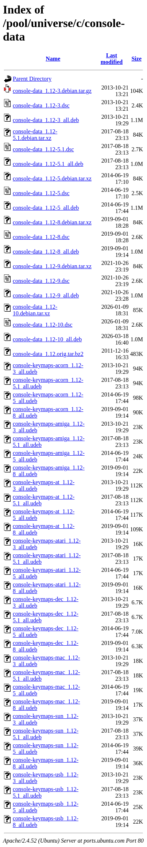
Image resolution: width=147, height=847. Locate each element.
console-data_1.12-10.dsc (43, 325)
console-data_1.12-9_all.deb (46, 295)
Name (53, 59)
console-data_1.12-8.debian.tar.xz (52, 222)
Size (136, 59)
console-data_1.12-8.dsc (41, 237)
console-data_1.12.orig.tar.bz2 (48, 354)
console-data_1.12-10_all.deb (47, 339)
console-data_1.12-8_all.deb (46, 251)
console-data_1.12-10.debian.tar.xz (35, 310)
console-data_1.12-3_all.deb (46, 120)
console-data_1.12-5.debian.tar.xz (52, 178)
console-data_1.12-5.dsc (41, 193)
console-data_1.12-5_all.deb (46, 208)
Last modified (112, 58)
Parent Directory (32, 79)
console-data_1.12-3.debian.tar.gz (52, 91)
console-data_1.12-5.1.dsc (43, 149)
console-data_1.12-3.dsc (41, 105)
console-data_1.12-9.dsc (41, 281)
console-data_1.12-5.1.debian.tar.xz (35, 134)
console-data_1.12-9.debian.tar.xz (52, 266)
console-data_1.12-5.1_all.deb (48, 164)
